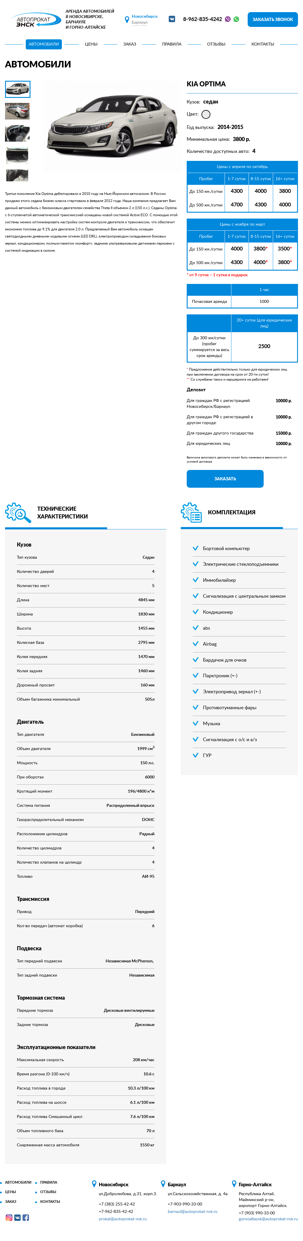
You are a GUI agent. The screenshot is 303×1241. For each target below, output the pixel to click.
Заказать (225, 478)
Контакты (263, 44)
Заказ (129, 44)
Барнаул (139, 22)
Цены (91, 44)
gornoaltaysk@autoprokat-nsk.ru (268, 1219)
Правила (171, 44)
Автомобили (44, 44)
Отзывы (216, 44)
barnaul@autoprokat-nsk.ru (192, 1212)
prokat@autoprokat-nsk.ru (123, 1219)
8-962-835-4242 (202, 19)
